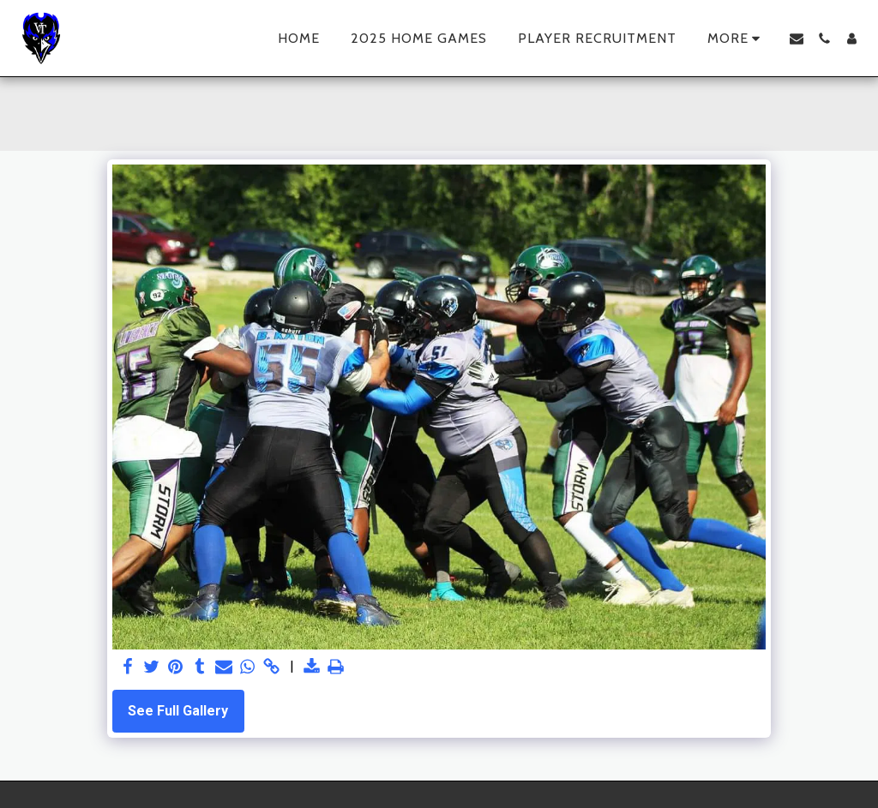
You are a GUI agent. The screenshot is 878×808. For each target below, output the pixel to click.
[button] (796, 38)
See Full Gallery (178, 711)
